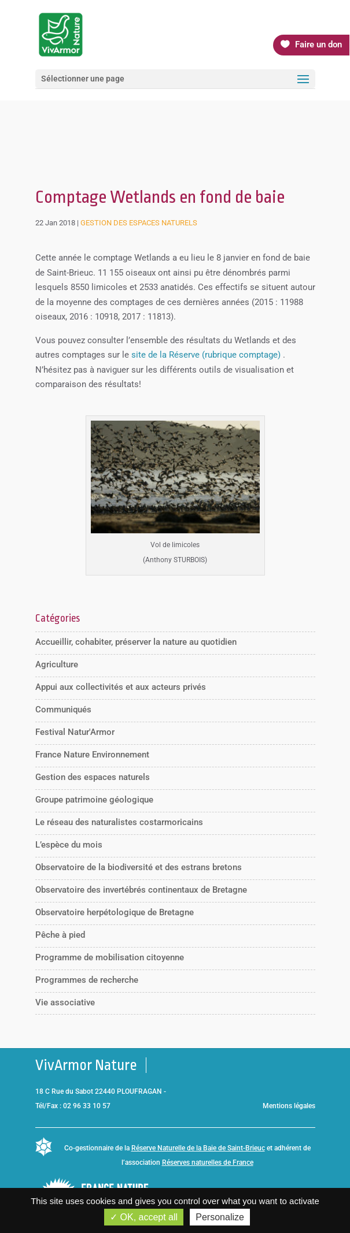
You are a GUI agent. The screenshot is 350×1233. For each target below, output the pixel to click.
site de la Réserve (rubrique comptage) (206, 355)
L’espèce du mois (68, 845)
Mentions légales (289, 1106)
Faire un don (318, 44)
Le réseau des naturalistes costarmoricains (119, 822)
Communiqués (63, 709)
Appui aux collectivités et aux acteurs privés (120, 687)
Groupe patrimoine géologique (94, 799)
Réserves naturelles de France (207, 1162)
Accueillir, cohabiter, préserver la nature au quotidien (136, 642)
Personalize (220, 1217)
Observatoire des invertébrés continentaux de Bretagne (141, 890)
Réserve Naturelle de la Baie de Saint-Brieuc (198, 1148)
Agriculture (56, 664)
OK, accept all (144, 1217)
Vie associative (65, 1002)
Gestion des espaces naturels (138, 222)
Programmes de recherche (86, 980)
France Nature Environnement (92, 754)
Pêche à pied (60, 935)
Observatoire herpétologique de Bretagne (114, 912)
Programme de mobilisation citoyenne (109, 957)
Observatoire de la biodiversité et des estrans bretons (138, 867)
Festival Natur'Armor (75, 732)
